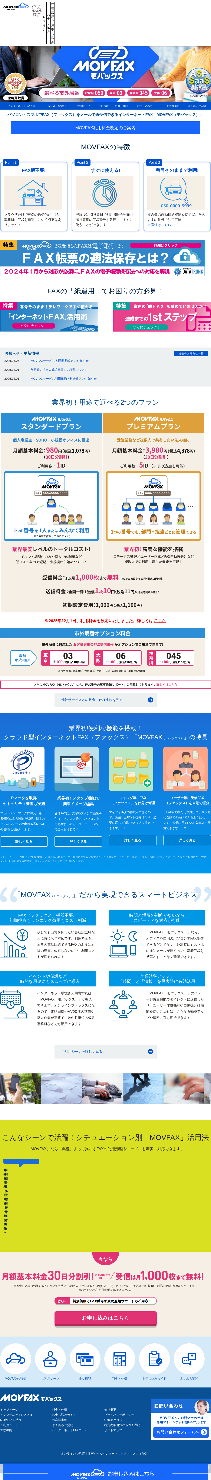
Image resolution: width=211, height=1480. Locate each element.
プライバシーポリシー (119, 1417)
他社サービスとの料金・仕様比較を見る (92, 703)
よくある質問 (189, 1381)
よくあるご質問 (197, 107)
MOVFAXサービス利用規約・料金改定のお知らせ (64, 381)
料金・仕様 (120, 107)
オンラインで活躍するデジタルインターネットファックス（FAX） (105, 1456)
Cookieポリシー (115, 1423)
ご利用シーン (81, 107)
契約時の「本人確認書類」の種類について (59, 372)
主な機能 (102, 107)
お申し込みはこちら (105, 1321)
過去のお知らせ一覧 (191, 356)
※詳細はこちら (159, 228)
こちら (160, 623)
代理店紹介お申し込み (146, 7)
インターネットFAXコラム (70, 1433)
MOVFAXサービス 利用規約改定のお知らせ (60, 363)
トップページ (9, 1412)
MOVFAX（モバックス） (19, 6)
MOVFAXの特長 (54, 107)
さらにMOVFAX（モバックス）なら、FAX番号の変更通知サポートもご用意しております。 (105, 687)
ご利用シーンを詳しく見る (81, 1054)
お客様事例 (172, 107)
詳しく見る (23, 844)
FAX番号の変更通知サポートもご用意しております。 (106, 1304)
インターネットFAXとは (20, 107)
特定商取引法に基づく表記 (122, 1428)
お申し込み (126, 7)
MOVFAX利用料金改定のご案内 (105, 130)
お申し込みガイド (147, 107)
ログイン (106, 7)
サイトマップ (113, 1433)
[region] (105, 1199)
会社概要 (110, 1412)
